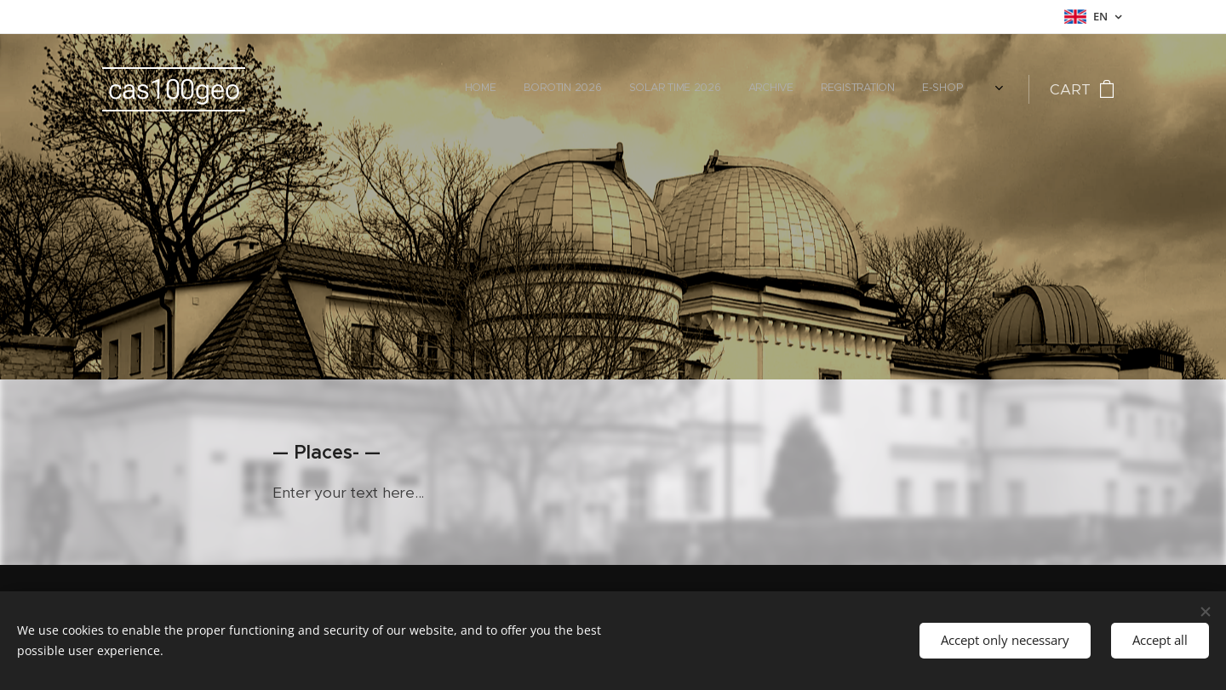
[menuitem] (839, 89)
